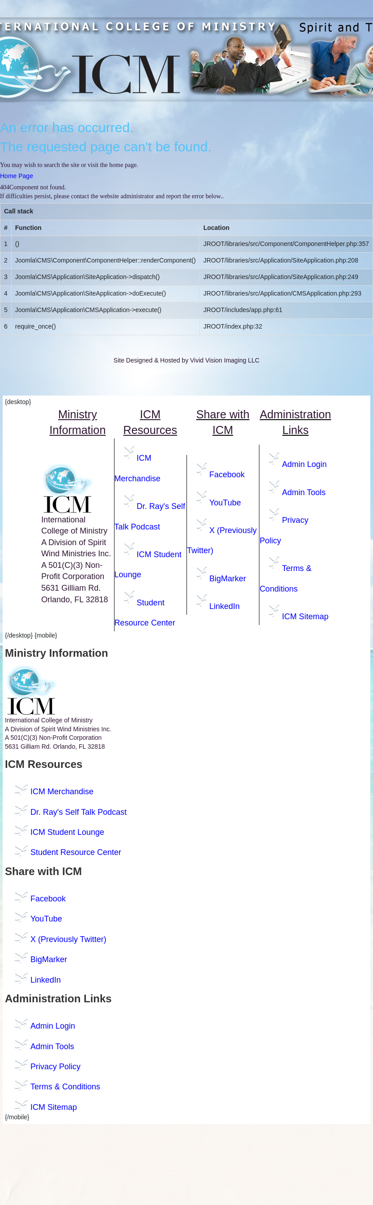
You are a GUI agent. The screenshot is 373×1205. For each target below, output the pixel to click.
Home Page (16, 175)
